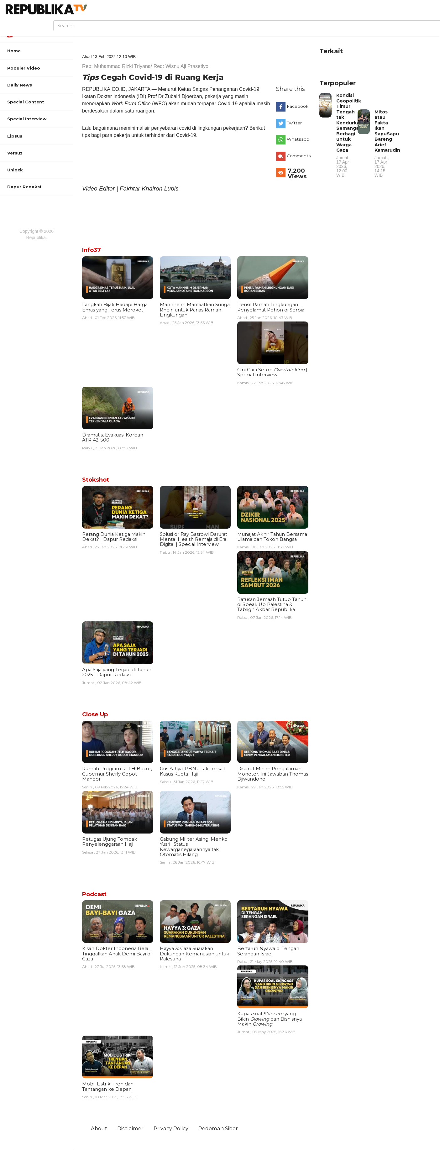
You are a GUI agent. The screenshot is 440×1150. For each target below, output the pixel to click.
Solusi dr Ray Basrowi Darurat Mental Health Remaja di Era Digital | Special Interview (193, 539)
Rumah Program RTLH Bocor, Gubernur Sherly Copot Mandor (117, 774)
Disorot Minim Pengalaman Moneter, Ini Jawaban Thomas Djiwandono (272, 774)
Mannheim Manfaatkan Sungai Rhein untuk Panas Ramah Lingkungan (195, 310)
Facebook (297, 106)
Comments (299, 155)
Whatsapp (298, 139)
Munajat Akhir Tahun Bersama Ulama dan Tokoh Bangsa (272, 536)
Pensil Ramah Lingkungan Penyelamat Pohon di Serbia (270, 307)
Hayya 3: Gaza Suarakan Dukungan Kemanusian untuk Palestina (194, 954)
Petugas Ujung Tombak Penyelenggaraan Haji (109, 841)
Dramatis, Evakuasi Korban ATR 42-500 (112, 437)
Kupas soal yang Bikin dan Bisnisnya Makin (269, 1019)
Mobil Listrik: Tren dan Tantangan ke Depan (108, 1086)
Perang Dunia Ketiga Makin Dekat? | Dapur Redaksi (113, 536)
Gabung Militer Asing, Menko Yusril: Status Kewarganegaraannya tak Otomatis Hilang (194, 846)
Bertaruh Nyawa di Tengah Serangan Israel (268, 951)
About (99, 1128)
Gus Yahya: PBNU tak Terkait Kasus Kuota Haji (192, 771)
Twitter (294, 122)
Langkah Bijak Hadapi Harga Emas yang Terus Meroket (115, 307)
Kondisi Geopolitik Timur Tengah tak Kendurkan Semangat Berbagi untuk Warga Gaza (349, 134)
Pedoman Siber (218, 1128)
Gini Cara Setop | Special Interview (272, 372)
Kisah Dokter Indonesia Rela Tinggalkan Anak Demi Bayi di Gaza (116, 954)
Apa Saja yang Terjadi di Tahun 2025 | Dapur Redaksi (116, 672)
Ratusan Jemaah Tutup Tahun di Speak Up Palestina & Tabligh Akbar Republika (271, 605)
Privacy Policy (171, 1128)
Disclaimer (130, 1128)
